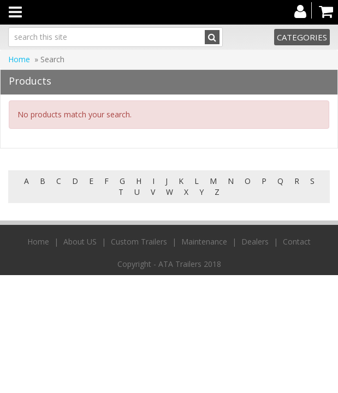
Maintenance (204, 241)
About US (80, 241)
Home (19, 59)
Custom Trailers (139, 241)
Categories (302, 37)
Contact (297, 241)
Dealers (255, 241)
